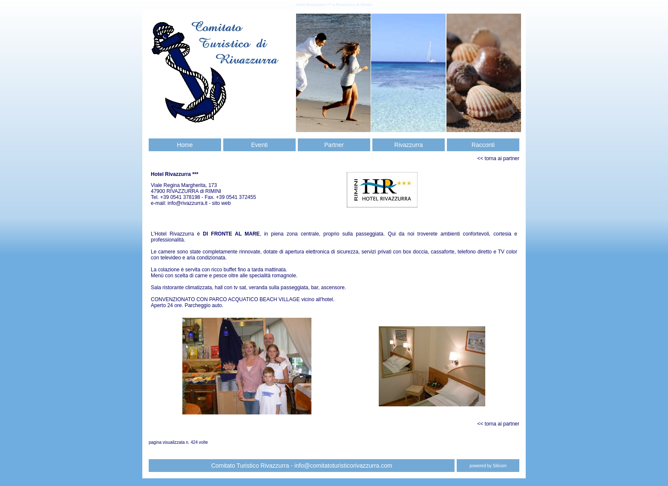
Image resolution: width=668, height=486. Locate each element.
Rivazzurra (408, 144)
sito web (221, 203)
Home (185, 144)
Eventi (259, 144)
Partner (334, 144)
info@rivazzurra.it (188, 203)
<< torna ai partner (498, 158)
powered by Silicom (488, 465)
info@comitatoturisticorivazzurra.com (343, 465)
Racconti (483, 144)
